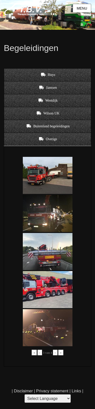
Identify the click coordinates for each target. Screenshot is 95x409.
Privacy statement (52, 391)
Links (75, 391)
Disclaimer (23, 391)
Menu (82, 8)
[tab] (47, 74)
